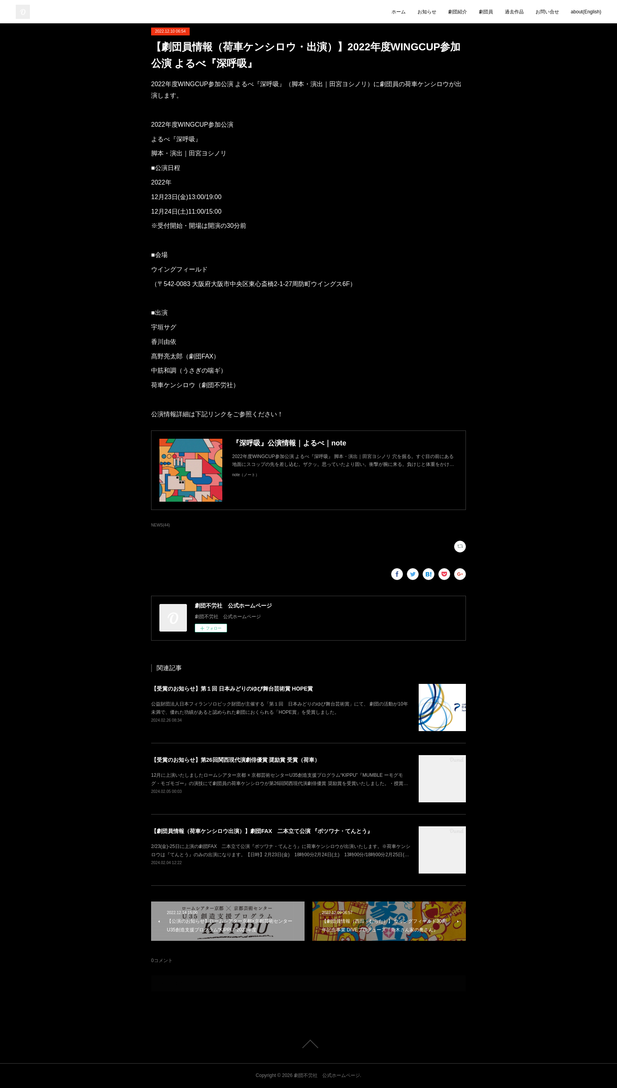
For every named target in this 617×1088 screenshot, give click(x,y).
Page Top (308, 1044)
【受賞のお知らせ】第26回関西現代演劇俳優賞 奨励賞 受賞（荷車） (235, 760)
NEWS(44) (160, 525)
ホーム (399, 12)
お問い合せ (547, 12)
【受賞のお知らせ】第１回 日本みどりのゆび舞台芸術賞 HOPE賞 (232, 688)
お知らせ (426, 12)
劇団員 (486, 12)
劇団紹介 (457, 12)
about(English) (586, 12)
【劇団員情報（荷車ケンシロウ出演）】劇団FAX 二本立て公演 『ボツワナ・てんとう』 (262, 831)
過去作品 (514, 12)
